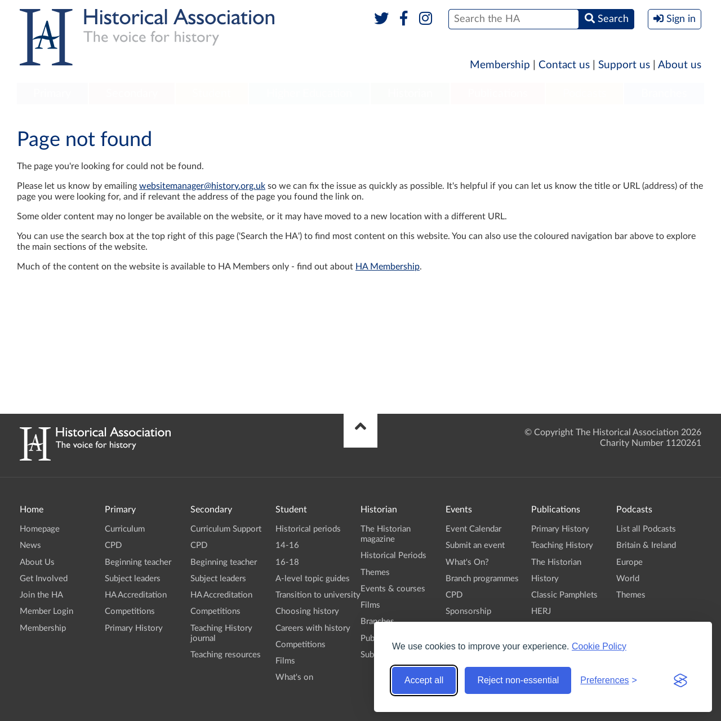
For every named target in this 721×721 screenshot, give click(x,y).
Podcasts (585, 93)
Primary (52, 93)
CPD (113, 545)
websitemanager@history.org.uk (202, 186)
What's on (294, 677)
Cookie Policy (599, 646)
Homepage (40, 529)
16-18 (287, 562)
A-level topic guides (312, 578)
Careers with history (312, 628)
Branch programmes (482, 578)
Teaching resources (225, 655)
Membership (500, 65)
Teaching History (562, 545)
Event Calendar (473, 529)
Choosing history (307, 611)
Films (285, 661)
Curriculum (125, 529)
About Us (37, 562)
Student (211, 93)
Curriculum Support (225, 529)
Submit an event (475, 545)
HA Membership (387, 266)
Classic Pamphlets (564, 595)
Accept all (423, 680)
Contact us (564, 65)
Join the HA (41, 595)
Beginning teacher (138, 562)
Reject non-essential (518, 680)
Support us (624, 65)
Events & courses (392, 589)
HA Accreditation (136, 595)
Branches (664, 93)
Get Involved (44, 578)
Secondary (132, 93)
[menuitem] (52, 94)
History (545, 578)
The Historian (556, 562)
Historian (410, 93)
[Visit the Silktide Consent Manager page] (680, 680)
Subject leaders (133, 578)
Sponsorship (468, 611)
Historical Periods (393, 555)
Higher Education (309, 93)
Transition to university (317, 595)
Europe (629, 562)
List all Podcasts (646, 529)
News (30, 545)
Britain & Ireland (646, 545)
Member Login (46, 611)
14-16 (287, 545)
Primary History (134, 628)
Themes (375, 572)
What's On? (467, 562)
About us (679, 65)
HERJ (541, 611)
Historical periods (308, 529)
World (627, 578)
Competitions (130, 611)
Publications (498, 93)
